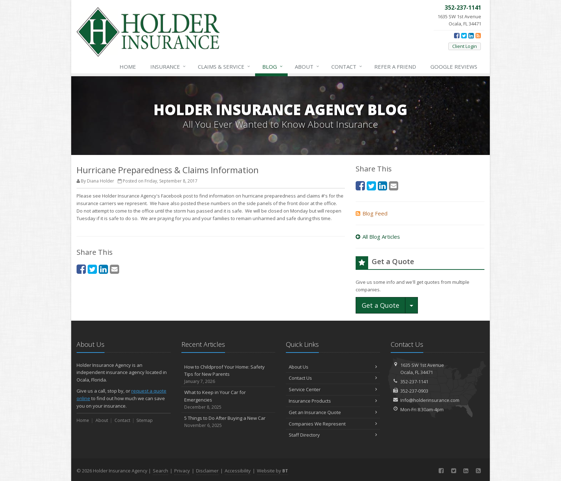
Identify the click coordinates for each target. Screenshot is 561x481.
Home (127, 66)
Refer (395, 66)
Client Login (464, 46)
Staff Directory (333, 435)
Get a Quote (380, 305)
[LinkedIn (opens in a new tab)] (471, 35)
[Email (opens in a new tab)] (114, 269)
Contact (347, 67)
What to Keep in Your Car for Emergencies (228, 399)
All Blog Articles (378, 236)
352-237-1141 (414, 381)
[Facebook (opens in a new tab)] (456, 35)
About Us (333, 367)
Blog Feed (371, 213)
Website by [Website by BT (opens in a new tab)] (272, 470)
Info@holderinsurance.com (429, 400)
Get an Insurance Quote (333, 412)
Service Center (333, 389)
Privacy (182, 470)
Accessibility (238, 470)
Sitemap (144, 420)
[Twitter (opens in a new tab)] (464, 35)
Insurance (168, 67)
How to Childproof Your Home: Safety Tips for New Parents (228, 374)
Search (160, 470)
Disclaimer (207, 470)
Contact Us (333, 378)
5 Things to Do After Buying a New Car (228, 422)
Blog (272, 67)
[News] (478, 35)
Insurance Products (333, 401)
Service (224, 67)
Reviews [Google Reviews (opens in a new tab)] (453, 66)
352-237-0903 (414, 391)
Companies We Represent (333, 424)
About (307, 67)
